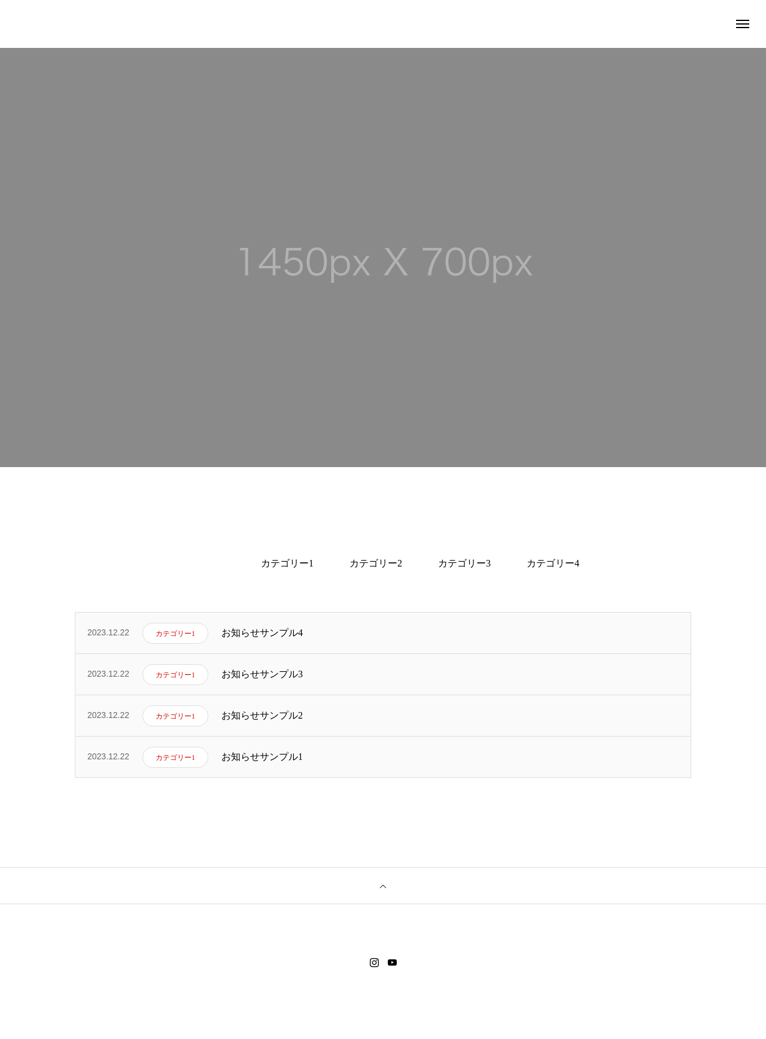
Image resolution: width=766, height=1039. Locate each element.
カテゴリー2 (375, 563)
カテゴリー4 (553, 563)
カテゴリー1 (287, 563)
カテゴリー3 (464, 563)
